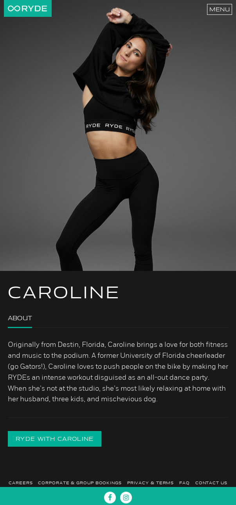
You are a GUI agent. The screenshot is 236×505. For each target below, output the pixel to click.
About (20, 318)
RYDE (27, 8)
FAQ (184, 483)
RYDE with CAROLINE (55, 439)
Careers (20, 483)
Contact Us (211, 483)
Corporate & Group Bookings (79, 483)
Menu (219, 9)
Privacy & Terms (150, 483)
